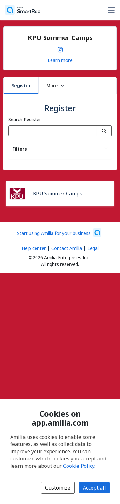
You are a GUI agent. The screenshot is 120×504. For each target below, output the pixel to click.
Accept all (94, 487)
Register (21, 85)
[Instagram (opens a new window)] (60, 48)
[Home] (22, 10)
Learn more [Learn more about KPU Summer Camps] (60, 60)
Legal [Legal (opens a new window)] (93, 248)
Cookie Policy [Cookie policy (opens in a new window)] (78, 465)
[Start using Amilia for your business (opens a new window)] (59, 232)
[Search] (104, 130)
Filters (19, 149)
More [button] (55, 85)
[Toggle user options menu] (111, 10)
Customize (57, 487)
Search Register (24, 119)
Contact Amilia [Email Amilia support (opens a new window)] (66, 248)
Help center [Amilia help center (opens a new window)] (34, 248)
